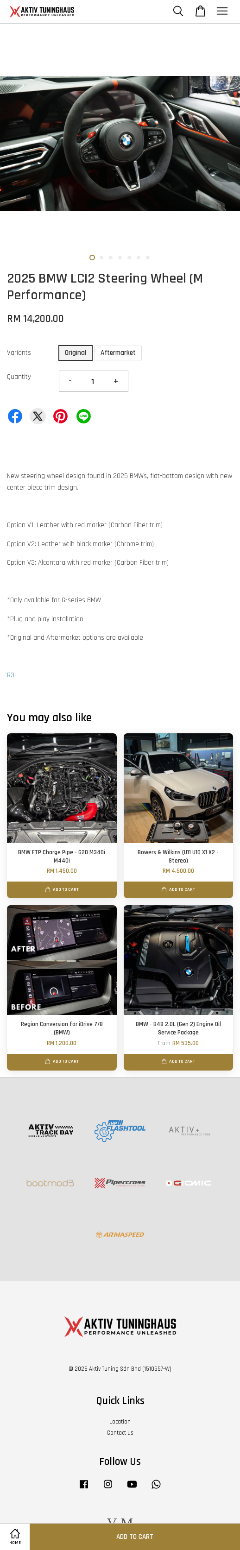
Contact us (120, 1433)
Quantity (19, 376)
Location (120, 1421)
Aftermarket (118, 352)
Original (75, 352)
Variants (19, 352)
